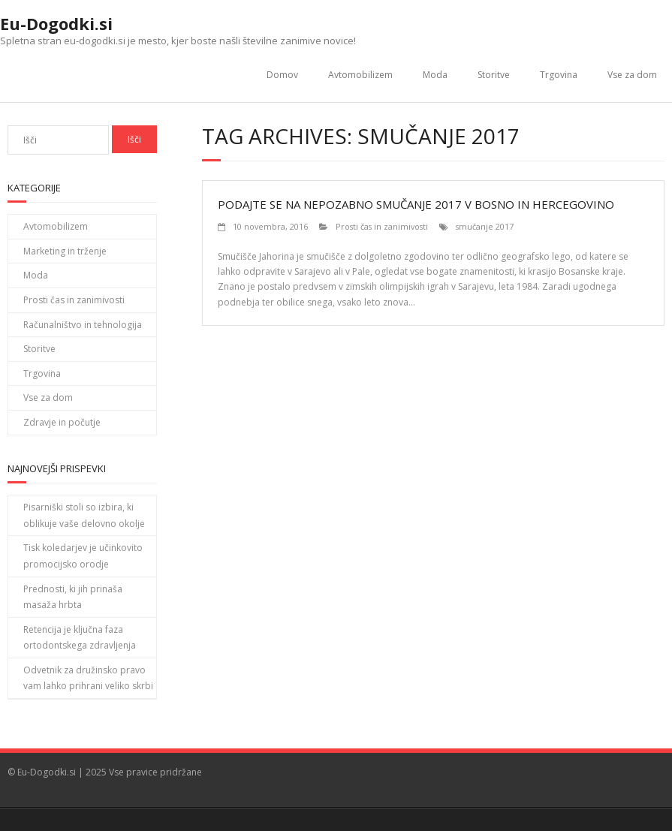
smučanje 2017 (485, 226)
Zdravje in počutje (62, 422)
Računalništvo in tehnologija (82, 324)
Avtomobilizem (360, 74)
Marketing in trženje (65, 251)
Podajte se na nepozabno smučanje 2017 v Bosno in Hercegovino (416, 204)
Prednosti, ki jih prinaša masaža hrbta (72, 597)
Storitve (494, 74)
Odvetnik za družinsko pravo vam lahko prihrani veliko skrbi (88, 678)
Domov (282, 74)
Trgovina (558, 74)
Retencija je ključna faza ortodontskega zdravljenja (79, 637)
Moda (435, 74)
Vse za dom (632, 74)
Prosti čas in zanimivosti (382, 226)
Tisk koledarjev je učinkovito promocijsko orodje (83, 556)
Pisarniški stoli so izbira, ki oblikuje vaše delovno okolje (84, 515)
